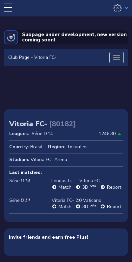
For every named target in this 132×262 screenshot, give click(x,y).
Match (65, 187)
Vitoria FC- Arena (49, 159)
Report (114, 187)
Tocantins (77, 147)
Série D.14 (42, 134)
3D (89, 187)
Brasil (36, 147)
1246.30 (107, 134)
